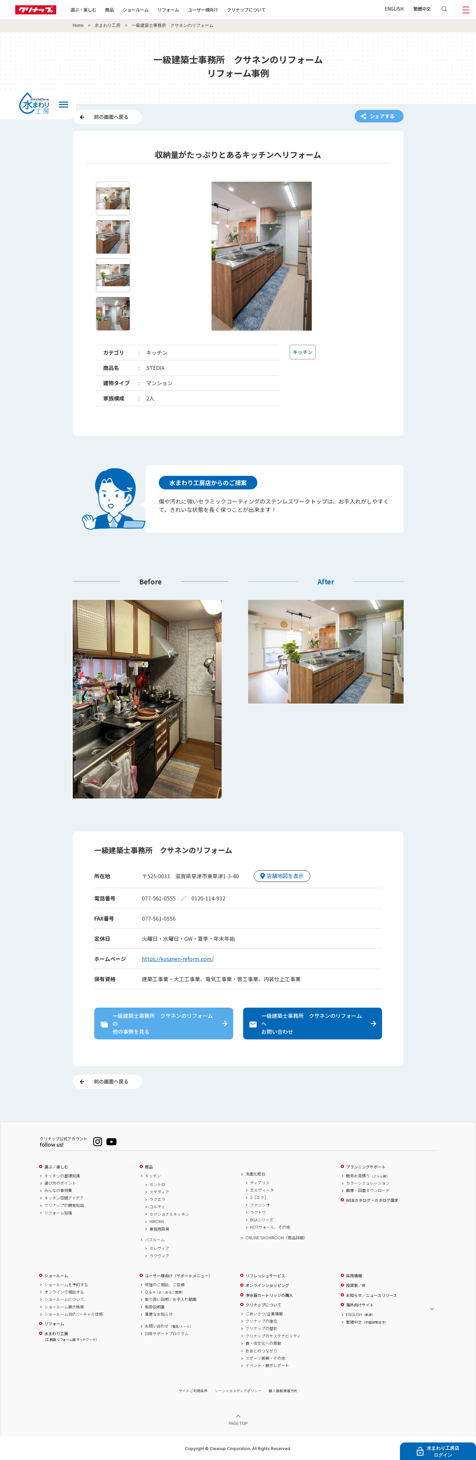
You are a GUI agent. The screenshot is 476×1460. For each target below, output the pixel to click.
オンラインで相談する (64, 1292)
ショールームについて (64, 1299)
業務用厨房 (159, 1229)
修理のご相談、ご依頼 (165, 1284)
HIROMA (157, 1221)
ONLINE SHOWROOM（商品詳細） (276, 1237)
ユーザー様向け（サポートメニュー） (178, 1275)
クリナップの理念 (261, 1321)
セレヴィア (159, 1248)
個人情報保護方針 (283, 1390)
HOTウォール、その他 (270, 1227)
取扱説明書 (155, 1306)
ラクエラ (157, 1199)
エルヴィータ (262, 1190)
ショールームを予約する (66, 1284)
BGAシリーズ (261, 1219)
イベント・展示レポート (267, 1365)
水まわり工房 (107, 25)
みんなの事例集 (58, 1190)
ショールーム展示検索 (64, 1306)
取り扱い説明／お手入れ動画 (170, 1299)
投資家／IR (356, 1285)
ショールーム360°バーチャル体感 (73, 1314)
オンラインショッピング (267, 1285)
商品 (149, 1166)
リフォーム (168, 9)
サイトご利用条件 (193, 1390)
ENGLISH (394, 8)
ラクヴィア (159, 1255)
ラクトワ (258, 1212)
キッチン (153, 1175)
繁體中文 (422, 8)
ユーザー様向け (203, 9)
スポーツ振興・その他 (265, 1358)
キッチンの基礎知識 (62, 1175)
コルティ (157, 1206)
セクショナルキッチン (169, 1214)
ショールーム (136, 9)
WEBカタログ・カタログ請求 (372, 1200)
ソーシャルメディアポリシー (238, 1390)
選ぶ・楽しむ (83, 9)
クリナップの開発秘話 (64, 1205)
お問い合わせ (169, 1326)
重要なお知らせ (159, 1314)
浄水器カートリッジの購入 (269, 1295)
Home (78, 25)
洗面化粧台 (255, 1173)
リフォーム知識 (58, 1212)
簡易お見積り (368, 1175)
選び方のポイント (60, 1183)
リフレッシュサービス (265, 1275)
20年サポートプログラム (167, 1333)
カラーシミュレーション (368, 1183)
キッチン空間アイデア (64, 1198)
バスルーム (155, 1239)
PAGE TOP (238, 1423)
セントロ (157, 1184)
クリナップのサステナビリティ (273, 1336)
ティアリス (260, 1182)
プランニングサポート (366, 1166)
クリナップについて (246, 9)
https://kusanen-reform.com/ (178, 959)
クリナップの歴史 (261, 1328)
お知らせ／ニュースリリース (371, 1295)
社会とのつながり (261, 1350)
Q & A (165, 1292)
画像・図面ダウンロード (368, 1190)
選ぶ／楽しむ (56, 1166)
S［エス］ (259, 1197)
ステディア (159, 1192)
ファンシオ (260, 1205)
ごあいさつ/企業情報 (264, 1313)
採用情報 (354, 1275)
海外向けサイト (360, 1304)
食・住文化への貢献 (263, 1343)
